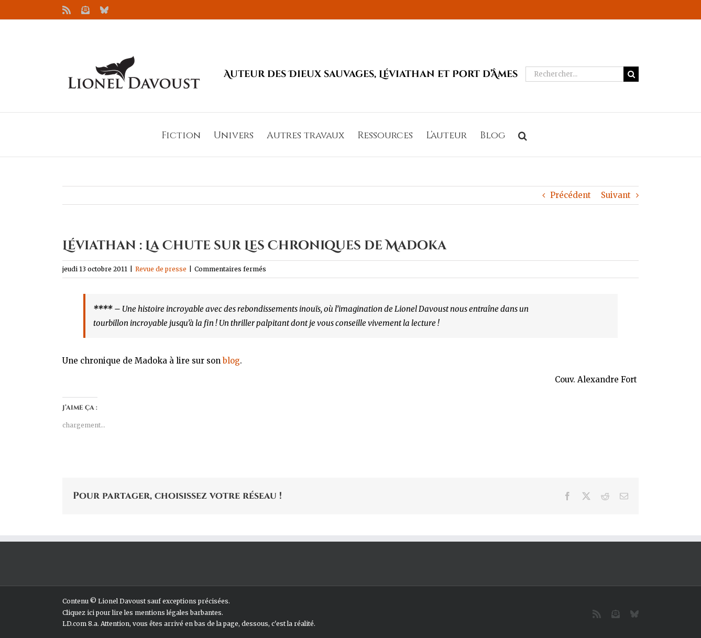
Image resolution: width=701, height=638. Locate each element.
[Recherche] (631, 74)
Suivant (616, 195)
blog (231, 361)
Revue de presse (161, 269)
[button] (522, 135)
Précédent (570, 195)
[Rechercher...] (574, 74)
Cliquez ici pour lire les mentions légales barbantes (142, 613)
